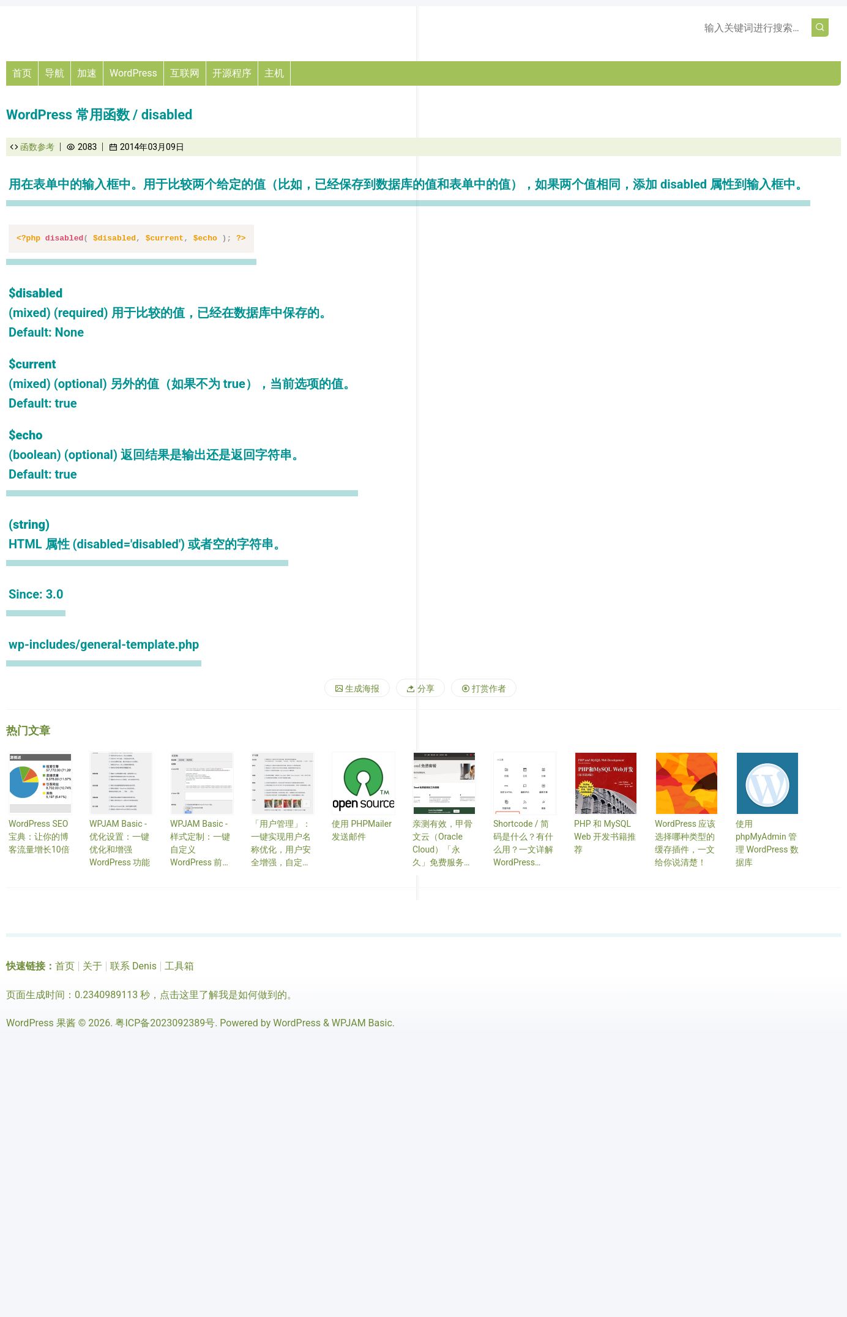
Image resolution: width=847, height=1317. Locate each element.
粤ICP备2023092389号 (165, 1023)
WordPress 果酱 (41, 1023)
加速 (87, 73)
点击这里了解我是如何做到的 (223, 995)
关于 (92, 966)
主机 (274, 73)
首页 (22, 73)
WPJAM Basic (362, 1023)
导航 (54, 73)
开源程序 (232, 73)
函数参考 (37, 147)
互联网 (185, 73)
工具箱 (179, 966)
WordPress (133, 73)
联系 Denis (133, 966)
